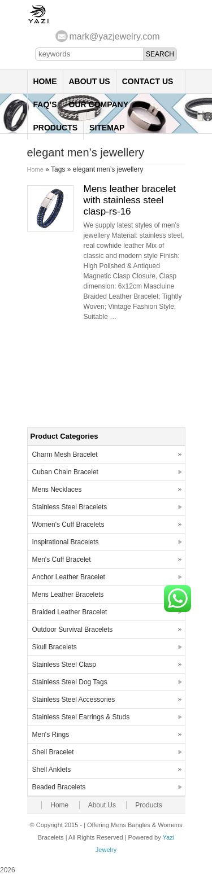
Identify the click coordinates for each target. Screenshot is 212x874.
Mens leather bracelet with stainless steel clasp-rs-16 (130, 200)
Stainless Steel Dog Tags (69, 682)
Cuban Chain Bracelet (65, 472)
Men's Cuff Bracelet (61, 559)
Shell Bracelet (53, 752)
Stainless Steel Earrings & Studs (81, 717)
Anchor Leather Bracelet (68, 577)
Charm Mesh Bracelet (65, 454)
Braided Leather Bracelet (69, 612)
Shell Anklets (51, 770)
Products (55, 127)
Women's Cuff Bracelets (68, 524)
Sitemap (106, 127)
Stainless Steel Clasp (64, 664)
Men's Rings (51, 734)
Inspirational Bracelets (65, 542)
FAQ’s (45, 104)
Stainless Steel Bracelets (69, 507)
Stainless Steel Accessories (73, 699)
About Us (89, 81)
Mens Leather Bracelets (68, 594)
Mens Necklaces (57, 489)
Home (45, 81)
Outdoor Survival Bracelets (72, 629)
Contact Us (148, 81)
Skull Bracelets (54, 647)
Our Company (99, 104)
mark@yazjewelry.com (115, 36)
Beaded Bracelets (59, 787)
